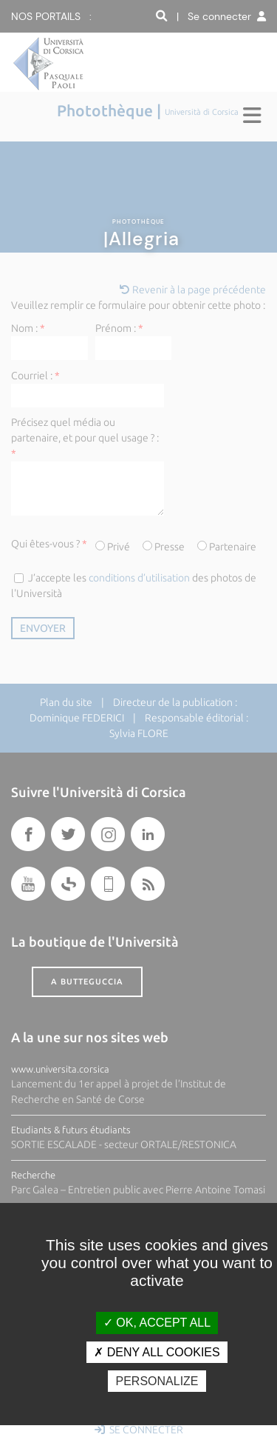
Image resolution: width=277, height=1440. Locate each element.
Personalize (156, 1381)
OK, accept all (157, 1322)
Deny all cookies (156, 1352)
